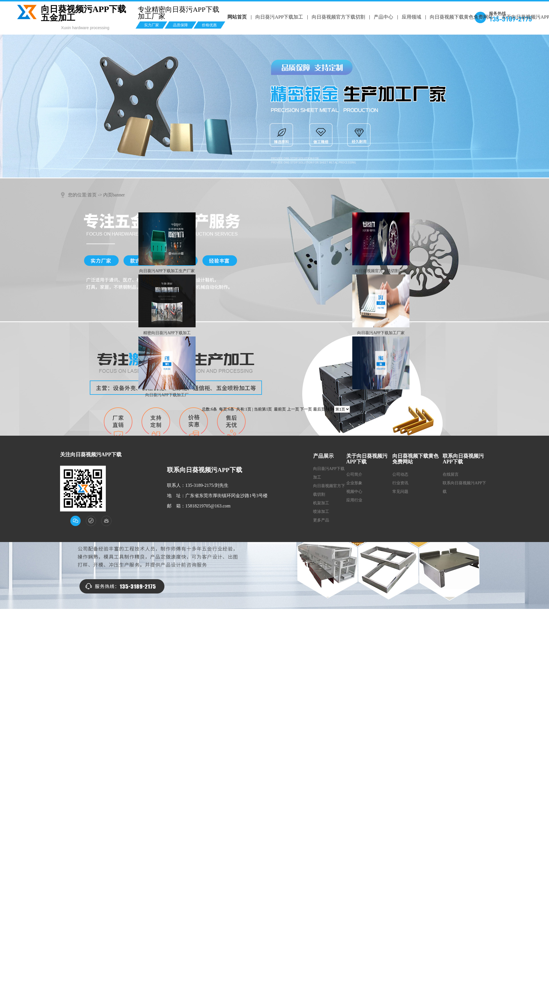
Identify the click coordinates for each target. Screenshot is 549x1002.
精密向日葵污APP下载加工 (167, 333)
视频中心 (354, 491)
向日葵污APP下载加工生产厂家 (167, 271)
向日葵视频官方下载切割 (338, 17)
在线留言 (451, 474)
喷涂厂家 (381, 395)
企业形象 (354, 483)
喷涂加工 (321, 511)
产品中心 (382, 17)
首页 (92, 194)
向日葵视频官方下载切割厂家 (381, 271)
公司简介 (354, 474)
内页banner (114, 194)
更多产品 (321, 520)
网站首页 (237, 17)
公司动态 (400, 474)
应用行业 (354, 500)
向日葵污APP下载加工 (279, 17)
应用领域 (410, 17)
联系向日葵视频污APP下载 (464, 487)
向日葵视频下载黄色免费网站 (460, 17)
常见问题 (400, 491)
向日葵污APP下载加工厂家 (381, 333)
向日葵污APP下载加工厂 (167, 395)
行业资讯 (400, 483)
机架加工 (321, 503)
